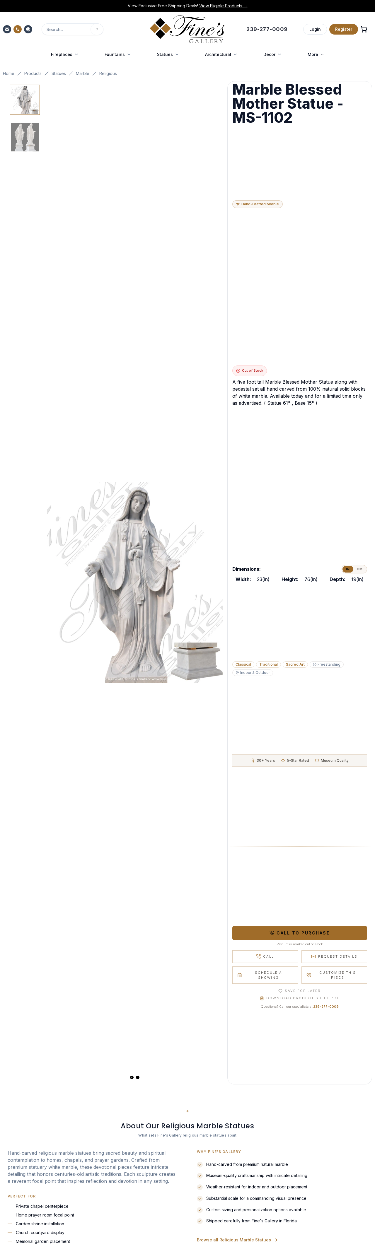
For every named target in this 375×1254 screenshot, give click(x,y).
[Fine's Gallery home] (187, 29)
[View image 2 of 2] (25, 137)
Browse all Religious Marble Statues (237, 1243)
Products (33, 73)
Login (315, 29)
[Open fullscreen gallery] (135, 582)
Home (8, 73)
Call (265, 956)
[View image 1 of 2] (25, 100)
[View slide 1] (131, 1077)
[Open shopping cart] (363, 29)
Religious (108, 73)
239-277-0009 (326, 1006)
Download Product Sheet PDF (300, 998)
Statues (59, 73)
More (316, 54)
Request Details (334, 956)
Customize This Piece (331, 975)
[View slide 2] (137, 1077)
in (348, 569)
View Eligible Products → (223, 5)
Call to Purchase (300, 932)
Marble (82, 73)
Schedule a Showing (259, 975)
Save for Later (299, 991)
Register (343, 29)
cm (360, 569)
